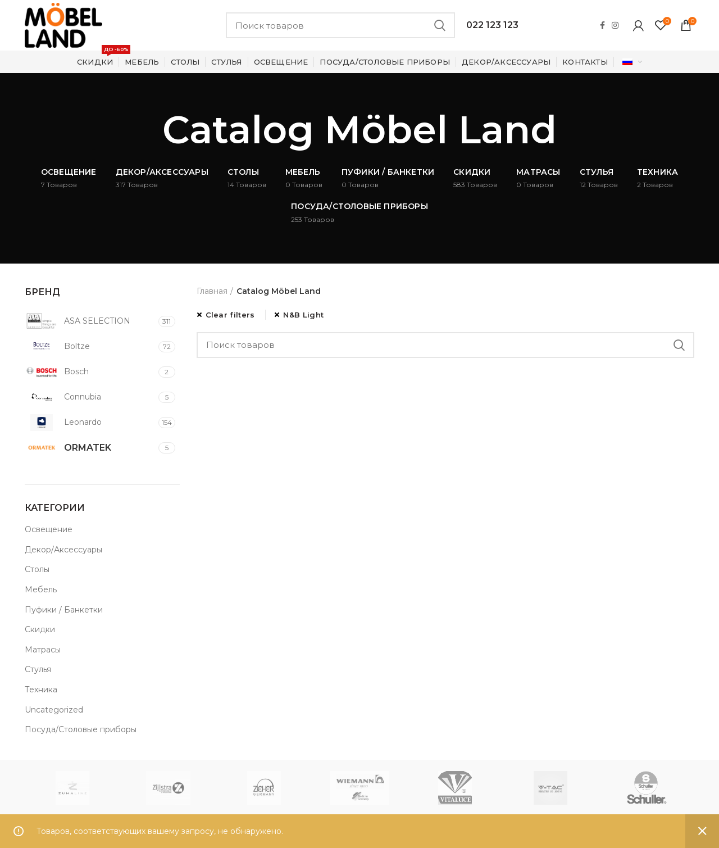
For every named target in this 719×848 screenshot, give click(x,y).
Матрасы (43, 650)
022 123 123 (492, 25)
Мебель (41, 589)
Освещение (48, 529)
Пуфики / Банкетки (64, 610)
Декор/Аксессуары (63, 550)
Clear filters (230, 314)
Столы (37, 569)
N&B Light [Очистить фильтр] (303, 314)
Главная (212, 291)
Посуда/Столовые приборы (80, 729)
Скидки (40, 629)
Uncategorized (54, 710)
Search (440, 25)
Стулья (38, 669)
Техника (41, 689)
